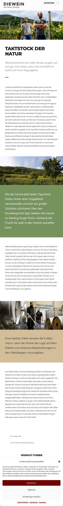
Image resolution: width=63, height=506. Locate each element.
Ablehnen (31, 490)
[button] (59, 461)
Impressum (42, 502)
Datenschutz (34, 502)
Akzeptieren (31, 483)
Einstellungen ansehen (31, 496)
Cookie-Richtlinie (22, 502)
